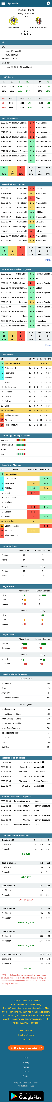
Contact (26, 1076)
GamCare (26, 1039)
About (26, 1071)
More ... (48, 260)
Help (26, 1058)
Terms (26, 1067)
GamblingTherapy (26, 1035)
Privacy (26, 1062)
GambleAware (26, 1030)
